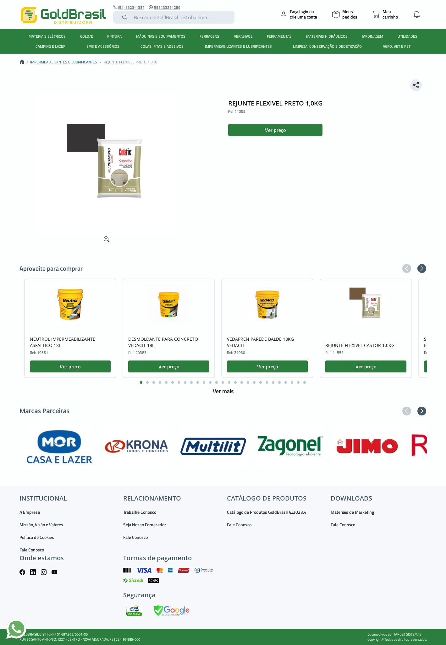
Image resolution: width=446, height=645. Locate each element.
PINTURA (114, 36)
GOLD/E (86, 36)
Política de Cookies (36, 537)
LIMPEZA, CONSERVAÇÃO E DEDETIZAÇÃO (327, 46)
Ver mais (223, 391)
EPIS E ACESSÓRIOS (102, 46)
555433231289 (164, 7)
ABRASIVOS (243, 36)
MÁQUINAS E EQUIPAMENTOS (160, 36)
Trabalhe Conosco (139, 512)
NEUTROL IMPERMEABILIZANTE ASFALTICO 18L (62, 342)
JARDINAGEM (372, 36)
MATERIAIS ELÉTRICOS (47, 36)
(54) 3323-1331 (129, 7)
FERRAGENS (209, 36)
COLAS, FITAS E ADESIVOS (162, 46)
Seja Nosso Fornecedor (144, 524)
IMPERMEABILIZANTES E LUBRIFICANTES (238, 46)
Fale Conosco (31, 549)
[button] (407, 268)
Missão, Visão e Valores (41, 524)
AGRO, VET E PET (396, 46)
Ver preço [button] (275, 130)
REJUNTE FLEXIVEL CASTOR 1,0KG (359, 345)
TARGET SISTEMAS (407, 634)
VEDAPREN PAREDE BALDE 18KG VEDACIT (260, 342)
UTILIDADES (407, 36)
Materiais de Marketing (352, 512)
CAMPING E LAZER (50, 46)
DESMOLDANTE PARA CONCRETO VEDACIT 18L (163, 342)
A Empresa (29, 512)
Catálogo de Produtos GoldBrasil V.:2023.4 (266, 512)
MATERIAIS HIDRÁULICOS (327, 36)
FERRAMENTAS (279, 36)
